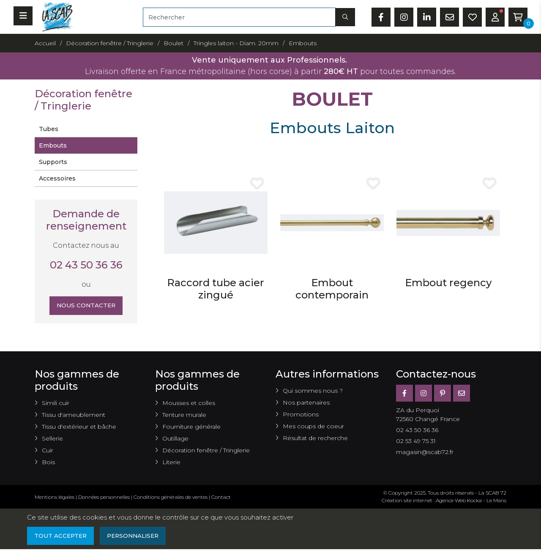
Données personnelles (104, 497)
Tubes (48, 129)
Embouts (53, 145)
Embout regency (448, 282)
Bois (48, 462)
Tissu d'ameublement (73, 415)
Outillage (175, 438)
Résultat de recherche (315, 438)
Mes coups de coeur (313, 426)
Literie (171, 462)
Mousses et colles (188, 403)
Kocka (474, 500)
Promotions (301, 414)
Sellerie (52, 438)
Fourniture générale (191, 426)
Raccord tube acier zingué (215, 288)
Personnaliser (136, 536)
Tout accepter (61, 536)
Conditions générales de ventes (171, 497)
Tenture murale (184, 415)
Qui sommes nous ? (313, 390)
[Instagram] (423, 393)
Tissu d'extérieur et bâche (79, 426)
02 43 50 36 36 (86, 265)
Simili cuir (55, 403)
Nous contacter (86, 305)
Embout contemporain (332, 288)
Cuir (47, 450)
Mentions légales (54, 497)
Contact (221, 497)
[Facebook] (404, 393)
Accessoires (57, 178)
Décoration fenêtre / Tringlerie (206, 450)
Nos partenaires (306, 402)
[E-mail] (461, 393)
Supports (53, 162)
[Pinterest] (442, 393)
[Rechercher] (239, 17)
